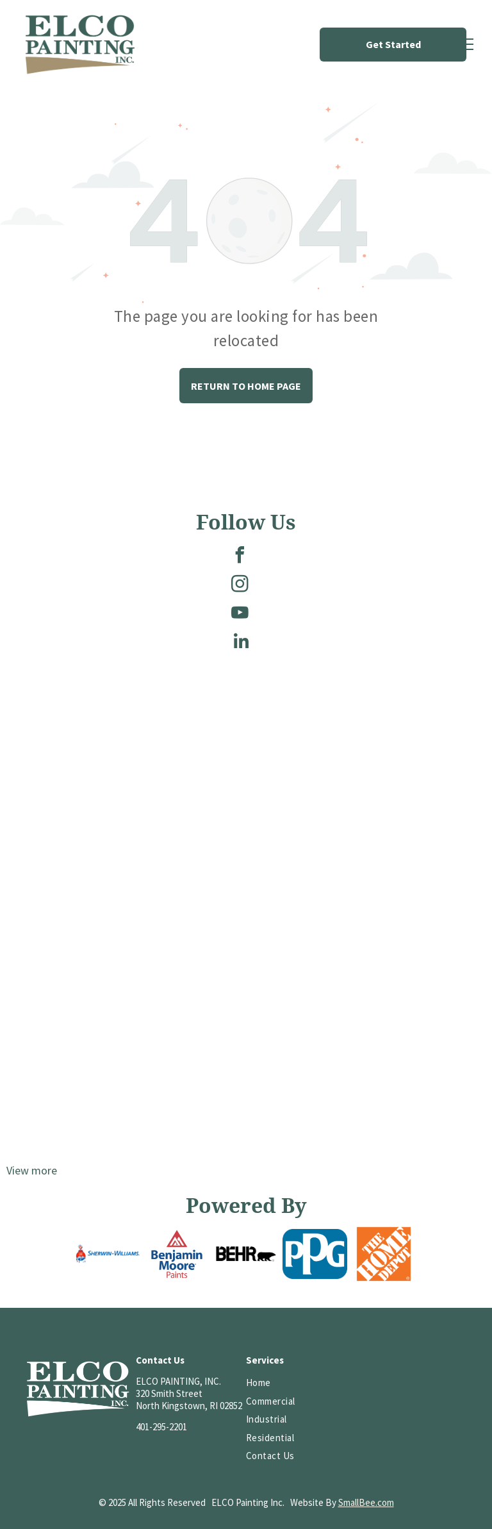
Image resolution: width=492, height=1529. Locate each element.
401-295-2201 (161, 1427)
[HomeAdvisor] (429, 1383)
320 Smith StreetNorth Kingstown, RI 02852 (189, 1399)
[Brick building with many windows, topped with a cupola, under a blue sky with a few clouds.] (126, 1036)
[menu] (463, 44)
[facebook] (239, 556)
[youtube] (239, 614)
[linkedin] (241, 643)
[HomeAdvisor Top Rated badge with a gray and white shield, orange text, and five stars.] (362, 1424)
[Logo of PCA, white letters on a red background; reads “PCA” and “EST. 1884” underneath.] (362, 1383)
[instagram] (239, 585)
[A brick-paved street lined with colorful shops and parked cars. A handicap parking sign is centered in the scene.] (365, 1036)
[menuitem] (293, 1383)
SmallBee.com (366, 1502)
